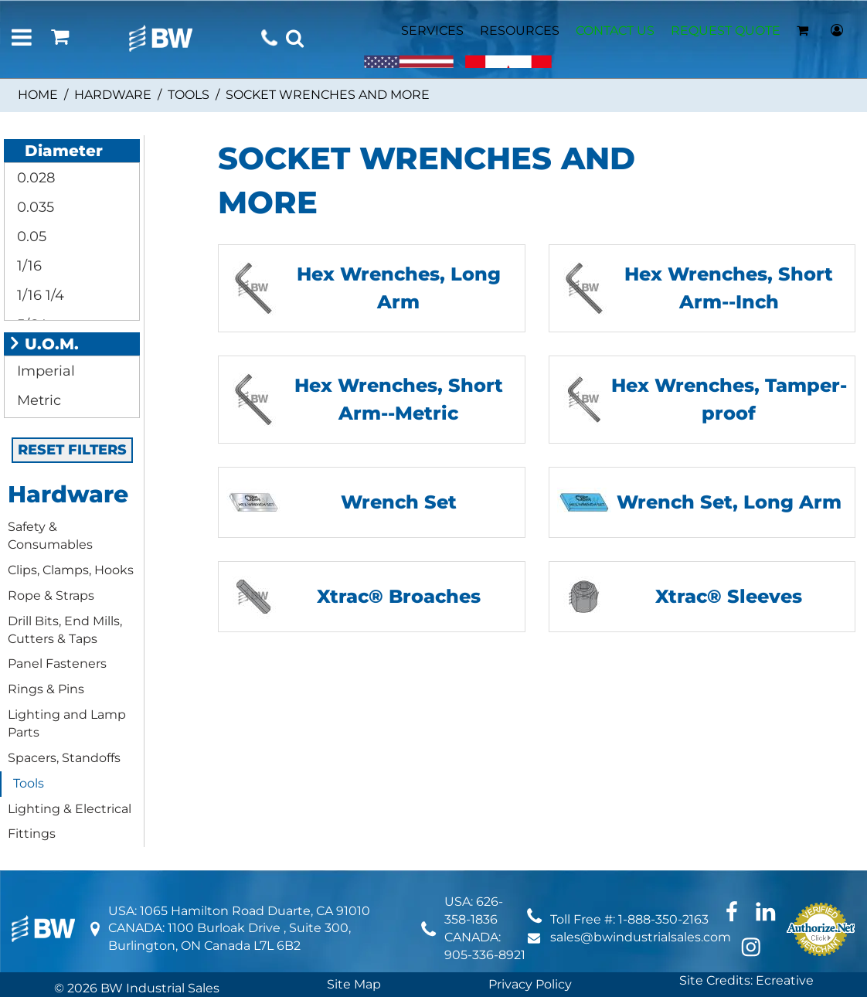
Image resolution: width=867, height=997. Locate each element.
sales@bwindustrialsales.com (640, 937)
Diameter (55, 150)
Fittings (32, 833)
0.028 (34, 177)
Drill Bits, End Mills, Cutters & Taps (65, 630)
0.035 (33, 207)
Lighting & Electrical (69, 808)
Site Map (354, 984)
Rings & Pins (46, 689)
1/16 (27, 265)
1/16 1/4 (38, 295)
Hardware (112, 94)
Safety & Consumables (50, 535)
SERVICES (432, 30)
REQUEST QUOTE (725, 30)
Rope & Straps (51, 595)
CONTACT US (615, 30)
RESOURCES (519, 30)
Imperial (44, 370)
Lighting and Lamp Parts (67, 723)
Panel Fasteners (57, 663)
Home (38, 94)
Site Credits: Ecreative (746, 980)
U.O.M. (43, 344)
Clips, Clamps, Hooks (71, 570)
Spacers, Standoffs (64, 757)
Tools (188, 94)
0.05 (29, 236)
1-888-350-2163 (663, 919)
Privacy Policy (530, 984)
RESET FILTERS (72, 449)
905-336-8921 (484, 955)
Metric (37, 400)
